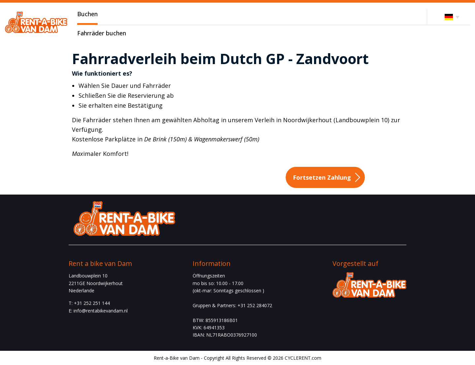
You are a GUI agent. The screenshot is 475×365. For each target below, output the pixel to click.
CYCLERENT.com (303, 358)
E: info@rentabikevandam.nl (98, 311)
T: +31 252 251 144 (89, 303)
